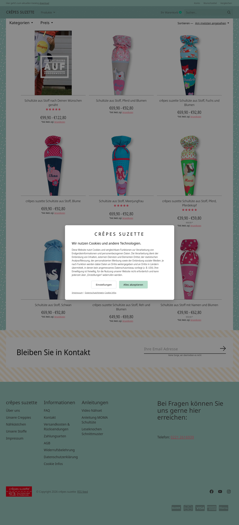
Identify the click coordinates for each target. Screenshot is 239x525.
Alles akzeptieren (133, 284)
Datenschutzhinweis (94, 292)
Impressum (77, 292)
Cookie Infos (110, 292)
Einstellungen (104, 284)
